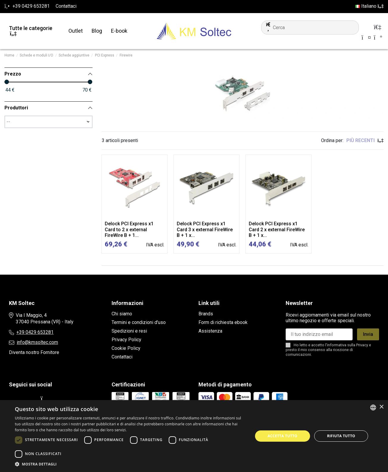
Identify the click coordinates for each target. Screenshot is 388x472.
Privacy (362, 345)
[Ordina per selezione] (365, 141)
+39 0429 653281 (35, 332)
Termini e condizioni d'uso (139, 322)
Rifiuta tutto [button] (341, 435)
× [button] (381, 407)
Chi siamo (122, 314)
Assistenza (210, 331)
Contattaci (66, 6)
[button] (130, 464)
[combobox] (373, 407)
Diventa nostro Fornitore (34, 352)
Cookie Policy (126, 348)
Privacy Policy (126, 339)
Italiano (369, 6)
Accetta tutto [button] (282, 435)
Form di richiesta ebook (223, 322)
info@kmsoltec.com (37, 342)
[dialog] (194, 436)
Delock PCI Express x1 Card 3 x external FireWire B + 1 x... (205, 229)
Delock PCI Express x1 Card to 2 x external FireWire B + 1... (129, 229)
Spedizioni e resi (129, 331)
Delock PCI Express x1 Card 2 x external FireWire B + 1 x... (277, 229)
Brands (205, 314)
